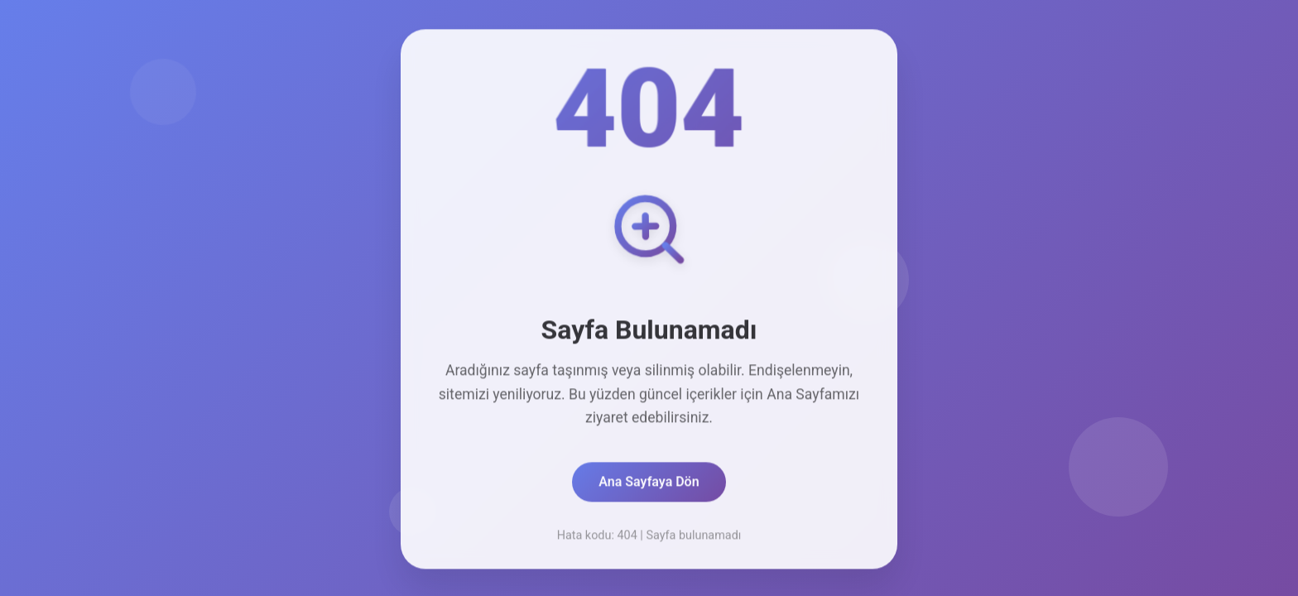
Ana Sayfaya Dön (649, 484)
